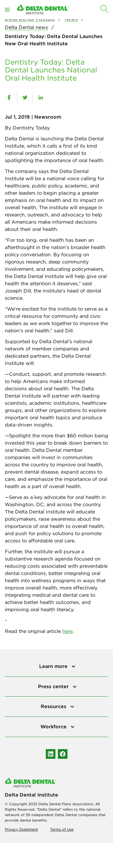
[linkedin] (40, 97)
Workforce (54, 726)
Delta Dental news (26, 27)
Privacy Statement (21, 829)
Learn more (54, 666)
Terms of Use (62, 829)
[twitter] (25, 97)
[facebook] (9, 97)
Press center (54, 686)
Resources (54, 706)
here (67, 631)
